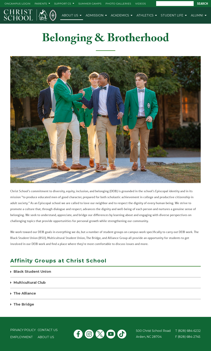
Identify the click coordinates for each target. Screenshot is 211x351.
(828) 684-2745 (189, 337)
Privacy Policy (23, 330)
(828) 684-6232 (189, 331)
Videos (140, 3)
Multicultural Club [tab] (29, 282)
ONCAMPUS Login (17, 3)
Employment (21, 337)
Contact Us (48, 330)
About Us (70, 15)
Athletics (145, 15)
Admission (95, 15)
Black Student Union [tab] (32, 272)
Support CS (62, 3)
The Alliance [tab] (24, 293)
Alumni (197, 15)
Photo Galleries (118, 3)
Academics (120, 15)
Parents (41, 3)
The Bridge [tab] (23, 304)
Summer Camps (89, 3)
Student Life (172, 15)
